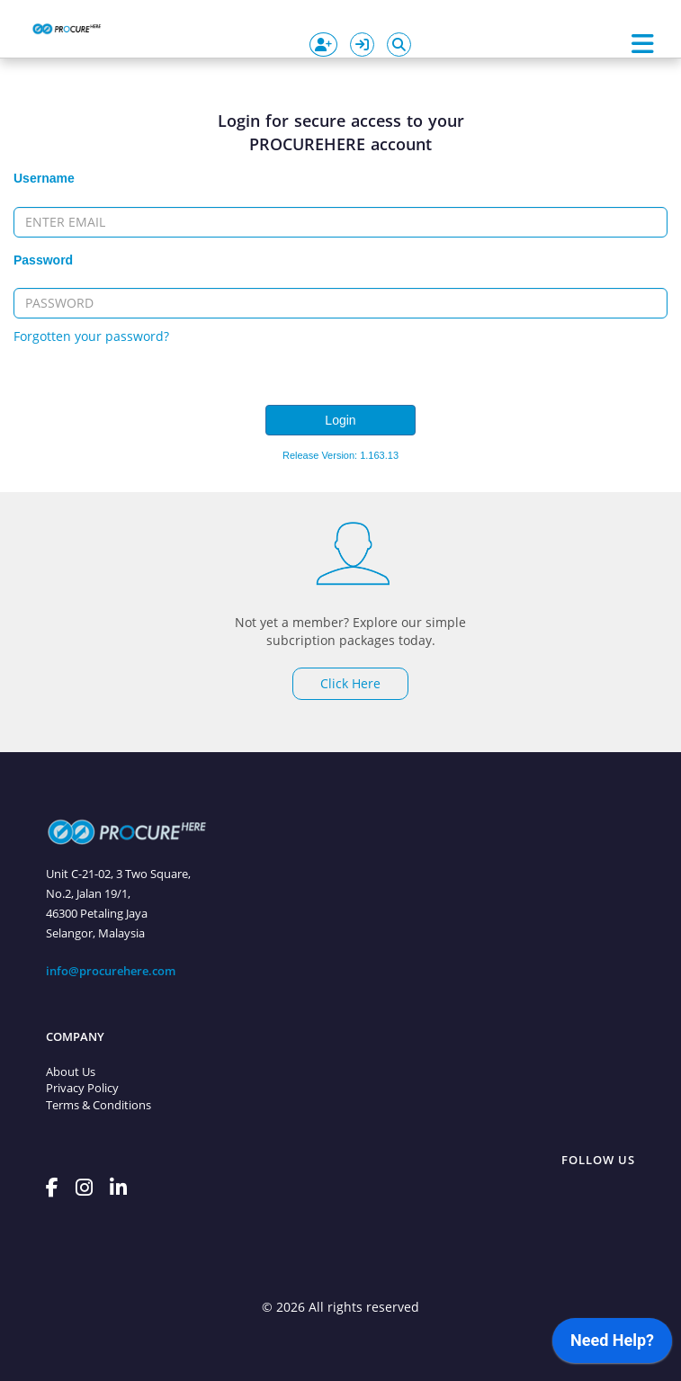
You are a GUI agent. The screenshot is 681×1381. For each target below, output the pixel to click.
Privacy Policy (82, 1088)
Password (43, 260)
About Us (70, 1071)
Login (340, 420)
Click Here (350, 683)
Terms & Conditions (98, 1105)
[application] (612, 1345)
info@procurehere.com (110, 971)
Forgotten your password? (91, 336)
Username (44, 178)
